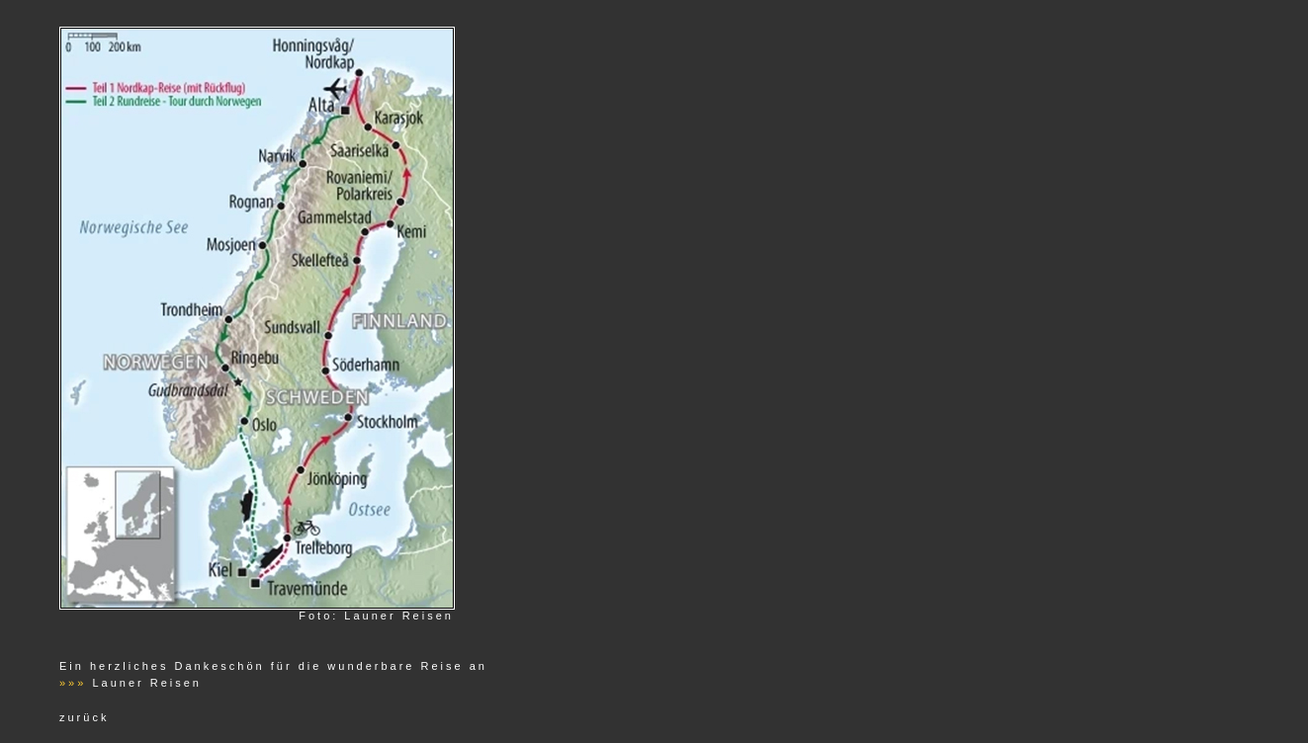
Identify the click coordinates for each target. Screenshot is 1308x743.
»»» (72, 683)
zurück (84, 717)
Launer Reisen (147, 683)
